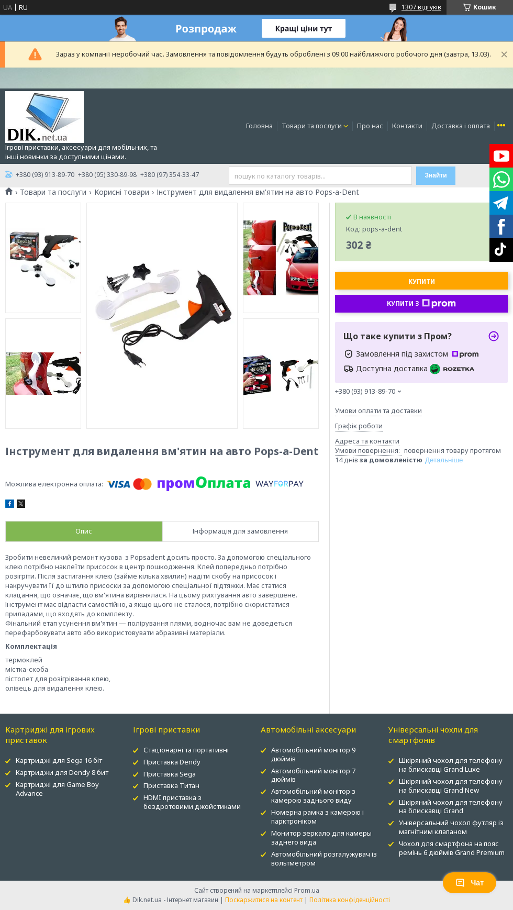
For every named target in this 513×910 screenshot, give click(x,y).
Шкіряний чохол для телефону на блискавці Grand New (451, 785)
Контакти (407, 125)
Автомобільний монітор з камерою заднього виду (313, 795)
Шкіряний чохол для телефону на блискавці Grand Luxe (451, 765)
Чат (469, 882)
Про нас (370, 125)
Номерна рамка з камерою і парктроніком (317, 816)
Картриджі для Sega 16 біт (59, 760)
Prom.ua (306, 890)
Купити (421, 281)
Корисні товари (121, 192)
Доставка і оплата (460, 125)
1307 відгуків (421, 7)
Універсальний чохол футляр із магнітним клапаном (451, 827)
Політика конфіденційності (349, 899)
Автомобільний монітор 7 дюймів (313, 775)
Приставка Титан (171, 785)
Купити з (421, 303)
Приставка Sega (169, 774)
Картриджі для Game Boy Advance (57, 789)
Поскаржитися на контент (264, 899)
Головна (259, 125)
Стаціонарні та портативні (186, 749)
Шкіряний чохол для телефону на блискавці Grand (451, 806)
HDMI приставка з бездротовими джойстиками (192, 802)
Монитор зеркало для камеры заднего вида (321, 837)
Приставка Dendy (171, 762)
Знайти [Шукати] (436, 175)
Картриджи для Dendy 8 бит (62, 772)
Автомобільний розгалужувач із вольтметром (324, 858)
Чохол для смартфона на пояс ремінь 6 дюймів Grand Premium (452, 848)
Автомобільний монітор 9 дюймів (313, 754)
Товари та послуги (312, 125)
